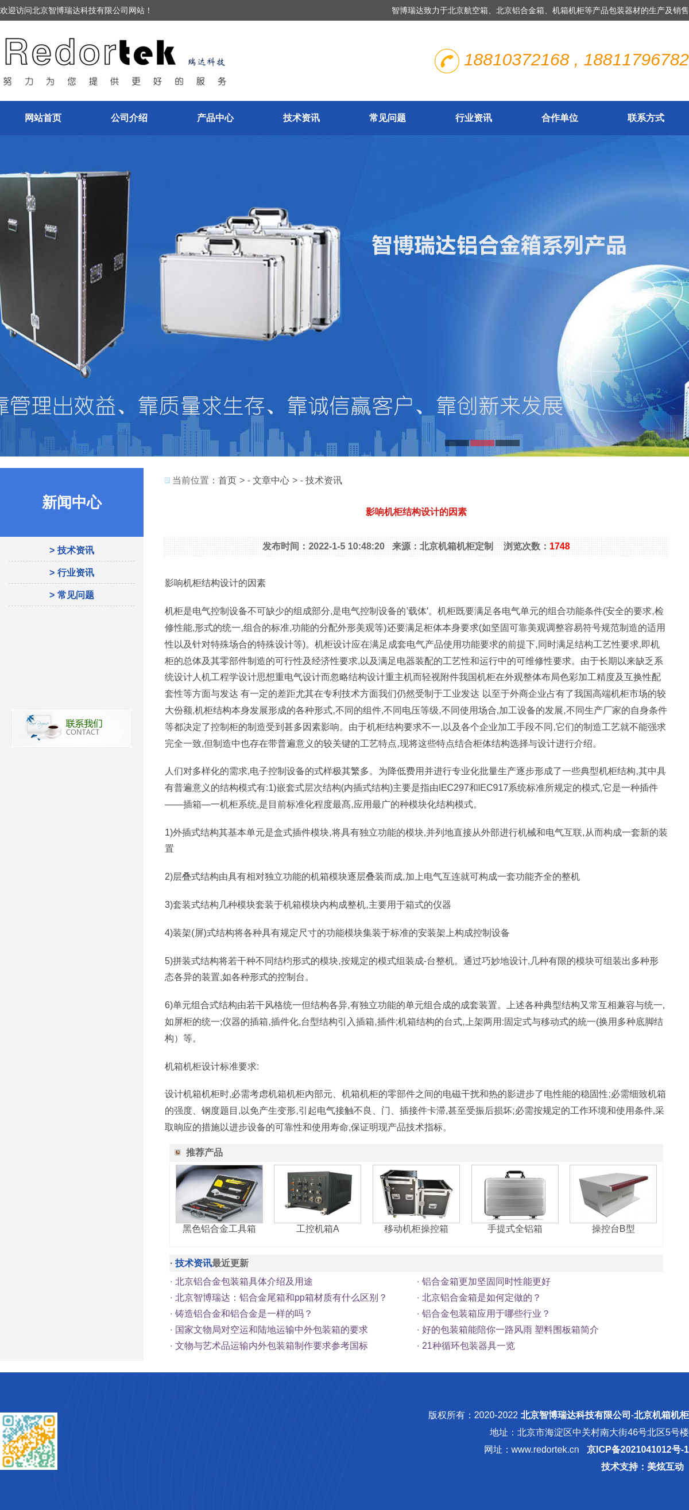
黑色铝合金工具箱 (219, 1229)
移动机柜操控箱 (416, 1229)
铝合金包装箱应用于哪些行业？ (486, 1313)
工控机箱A (317, 1229)
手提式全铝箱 (515, 1229)
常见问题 (387, 118)
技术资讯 (301, 118)
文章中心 (271, 480)
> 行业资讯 (71, 573)
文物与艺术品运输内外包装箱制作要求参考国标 (271, 1346)
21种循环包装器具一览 (468, 1346)
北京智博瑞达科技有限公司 (576, 1415)
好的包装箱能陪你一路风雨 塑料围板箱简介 (510, 1330)
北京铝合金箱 (520, 10)
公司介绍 (129, 118)
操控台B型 (613, 1229)
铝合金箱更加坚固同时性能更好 (486, 1281)
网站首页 (43, 118)
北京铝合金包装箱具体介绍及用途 (244, 1281)
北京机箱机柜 (661, 1415)
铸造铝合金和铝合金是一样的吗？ (244, 1313)
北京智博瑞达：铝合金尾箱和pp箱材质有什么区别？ (281, 1297)
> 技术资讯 (71, 550)
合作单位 (559, 118)
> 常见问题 (71, 595)
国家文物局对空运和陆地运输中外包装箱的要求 (271, 1330)
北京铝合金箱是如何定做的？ (481, 1297)
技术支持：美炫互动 (642, 1467)
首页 (227, 480)
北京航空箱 (468, 10)
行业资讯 (473, 118)
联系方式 (646, 118)
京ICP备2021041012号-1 (638, 1449)
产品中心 (215, 118)
